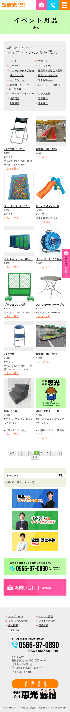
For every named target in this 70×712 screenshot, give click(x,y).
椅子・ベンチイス (47, 75)
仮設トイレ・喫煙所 (49, 85)
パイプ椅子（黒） (14, 149)
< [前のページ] (19, 453)
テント (13, 60)
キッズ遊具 (44, 93)
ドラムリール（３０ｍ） (50, 259)
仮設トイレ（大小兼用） (18, 259)
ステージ (14, 65)
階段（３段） (12, 411)
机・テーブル (17, 75)
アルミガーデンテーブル (50, 304)
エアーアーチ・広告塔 (22, 70)
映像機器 (43, 103)
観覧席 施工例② (46, 354)
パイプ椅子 (10, 354)
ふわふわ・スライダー (22, 93)
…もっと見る (11, 168)
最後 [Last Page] (34, 457)
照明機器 (14, 103)
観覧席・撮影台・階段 (50, 70)
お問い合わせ (15, 630)
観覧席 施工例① (46, 149)
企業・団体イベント (18, 47)
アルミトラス (45, 65)
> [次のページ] (59, 453)
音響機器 (43, 98)
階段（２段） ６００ (49, 411)
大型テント (44, 60)
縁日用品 (14, 98)
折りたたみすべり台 (47, 206)
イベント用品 (45, 616)
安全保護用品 (45, 80)
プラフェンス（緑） (16, 304)
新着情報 (43, 625)
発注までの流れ (46, 621)
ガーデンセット (18, 80)
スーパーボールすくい (17, 206)
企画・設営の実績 (18, 621)
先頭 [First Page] (12, 453)
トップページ (15, 616)
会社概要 (13, 625)
